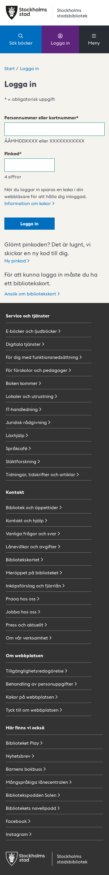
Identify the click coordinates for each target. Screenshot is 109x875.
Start (9, 68)
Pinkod (11, 153)
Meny (94, 39)
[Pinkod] (29, 165)
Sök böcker (21, 39)
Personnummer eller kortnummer (40, 117)
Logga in (60, 39)
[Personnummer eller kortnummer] (54, 129)
